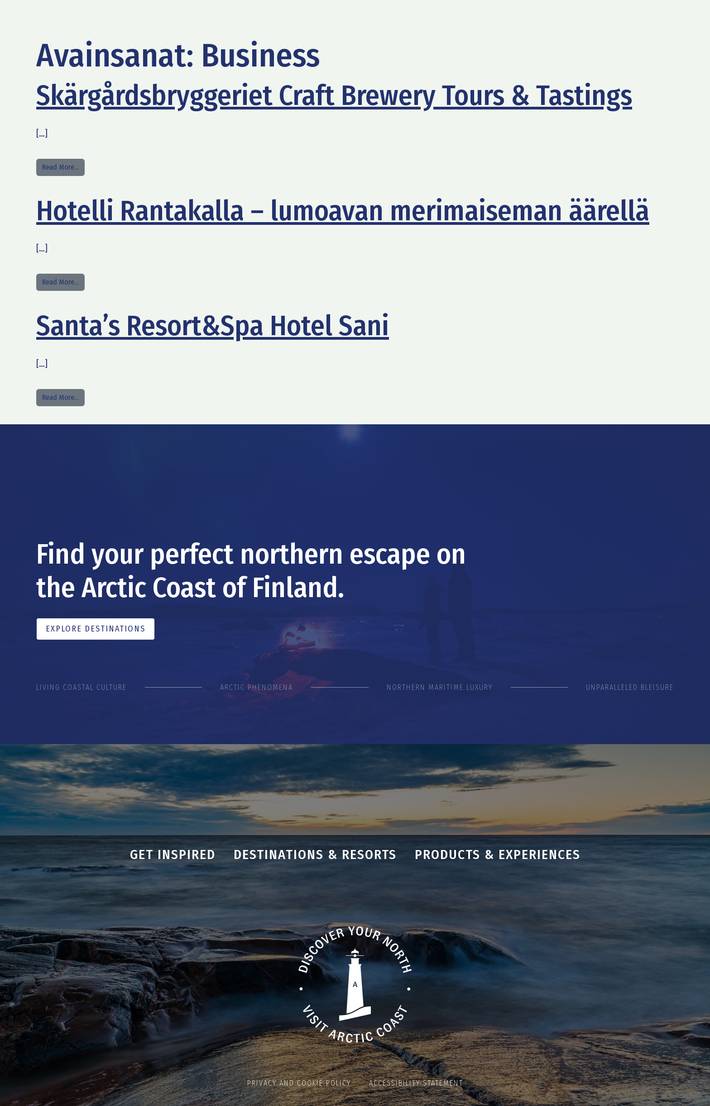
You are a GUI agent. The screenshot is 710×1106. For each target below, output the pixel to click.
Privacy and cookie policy (299, 1083)
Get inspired (173, 854)
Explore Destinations (95, 629)
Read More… (63, 166)
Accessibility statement (416, 1083)
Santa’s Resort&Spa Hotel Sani (212, 325)
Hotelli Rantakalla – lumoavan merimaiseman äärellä (342, 211)
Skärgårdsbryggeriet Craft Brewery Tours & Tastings (334, 95)
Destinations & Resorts (315, 854)
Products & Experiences (497, 854)
